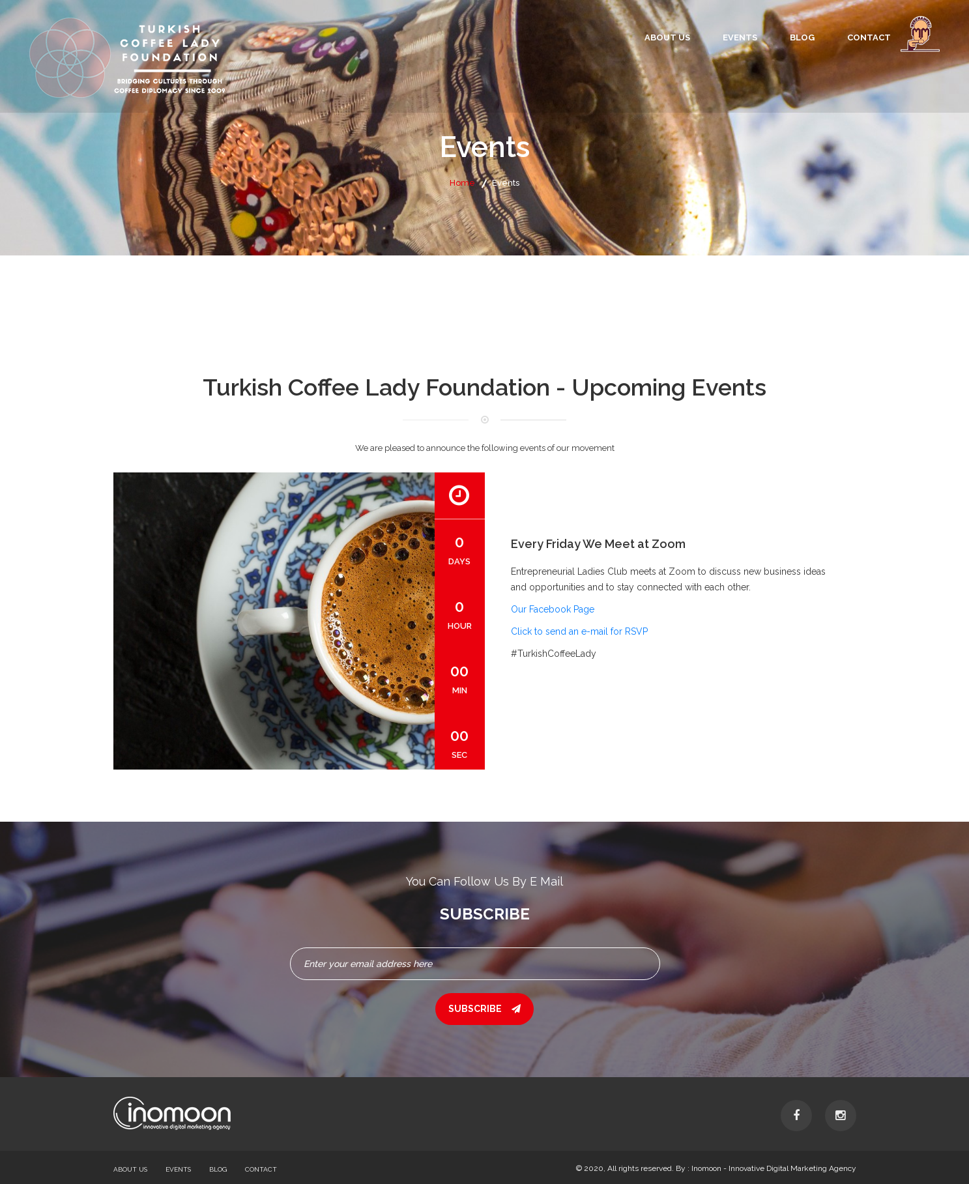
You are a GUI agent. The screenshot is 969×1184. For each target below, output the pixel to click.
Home (462, 183)
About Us (667, 37)
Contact (869, 37)
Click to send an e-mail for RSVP (579, 631)
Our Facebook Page (552, 609)
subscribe (484, 1009)
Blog (802, 37)
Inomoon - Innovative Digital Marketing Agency (773, 1168)
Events (740, 37)
